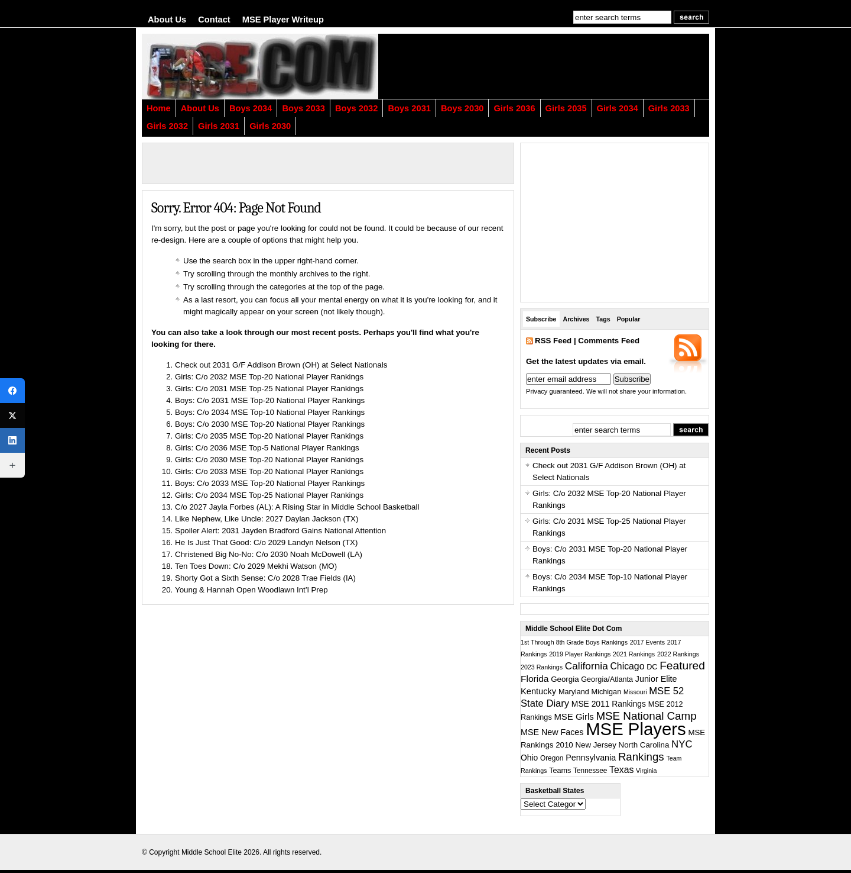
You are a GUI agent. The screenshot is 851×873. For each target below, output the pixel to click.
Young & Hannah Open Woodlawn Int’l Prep (251, 589)
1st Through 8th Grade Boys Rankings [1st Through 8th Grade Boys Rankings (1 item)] (574, 642)
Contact (214, 19)
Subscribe (541, 319)
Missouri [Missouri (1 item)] (635, 691)
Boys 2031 (409, 108)
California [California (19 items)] (586, 666)
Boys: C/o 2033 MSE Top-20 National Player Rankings (270, 483)
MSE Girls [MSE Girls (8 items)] (573, 716)
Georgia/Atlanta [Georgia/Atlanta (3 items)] (607, 679)
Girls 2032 (167, 126)
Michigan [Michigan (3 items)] (607, 692)
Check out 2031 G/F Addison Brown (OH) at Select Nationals (281, 364)
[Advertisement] (564, 66)
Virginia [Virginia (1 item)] (646, 770)
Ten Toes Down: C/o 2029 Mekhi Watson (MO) (256, 566)
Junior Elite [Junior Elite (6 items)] (656, 679)
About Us (167, 19)
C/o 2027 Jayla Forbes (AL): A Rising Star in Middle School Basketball (297, 506)
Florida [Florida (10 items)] (535, 679)
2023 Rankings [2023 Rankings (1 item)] (542, 667)
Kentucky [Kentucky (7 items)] (538, 691)
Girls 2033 (669, 108)
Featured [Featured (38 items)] (682, 665)
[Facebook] (12, 390)
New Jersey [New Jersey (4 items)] (595, 744)
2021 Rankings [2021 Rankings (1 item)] (634, 654)
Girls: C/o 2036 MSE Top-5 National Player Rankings (267, 447)
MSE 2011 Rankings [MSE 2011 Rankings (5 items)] (608, 703)
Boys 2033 (303, 108)
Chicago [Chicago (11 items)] (627, 666)
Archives (576, 319)
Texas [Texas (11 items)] (621, 770)
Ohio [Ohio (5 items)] (529, 757)
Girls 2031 (218, 126)
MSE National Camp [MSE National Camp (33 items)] (646, 716)
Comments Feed (608, 340)
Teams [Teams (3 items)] (560, 770)
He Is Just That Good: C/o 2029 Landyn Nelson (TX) (266, 542)
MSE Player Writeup (283, 19)
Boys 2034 (250, 108)
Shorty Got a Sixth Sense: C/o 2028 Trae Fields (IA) (265, 578)
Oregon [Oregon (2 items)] (552, 758)
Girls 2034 (617, 108)
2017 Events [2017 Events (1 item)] (647, 642)
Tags (603, 319)
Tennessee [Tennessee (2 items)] (590, 770)
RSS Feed (553, 340)
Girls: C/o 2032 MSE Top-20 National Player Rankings (269, 376)
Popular (629, 319)
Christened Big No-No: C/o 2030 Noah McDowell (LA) (268, 554)
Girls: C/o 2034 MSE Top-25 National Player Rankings (269, 495)
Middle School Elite (211, 852)
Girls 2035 (566, 108)
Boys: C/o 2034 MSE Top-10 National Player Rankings (270, 412)
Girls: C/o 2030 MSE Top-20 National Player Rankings (269, 459)
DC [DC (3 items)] (652, 667)
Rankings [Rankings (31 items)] (641, 756)
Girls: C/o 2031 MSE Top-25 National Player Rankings (269, 388)
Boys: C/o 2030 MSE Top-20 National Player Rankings (270, 424)
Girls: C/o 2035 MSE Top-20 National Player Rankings (269, 435)
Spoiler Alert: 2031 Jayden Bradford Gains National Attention (280, 530)
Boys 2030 (462, 108)
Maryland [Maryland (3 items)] (573, 692)
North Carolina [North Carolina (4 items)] (644, 744)
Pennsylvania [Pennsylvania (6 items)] (591, 757)
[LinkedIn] (12, 440)
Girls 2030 (270, 126)
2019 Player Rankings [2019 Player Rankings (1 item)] (579, 654)
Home (159, 108)
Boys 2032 (356, 108)
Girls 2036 (514, 108)
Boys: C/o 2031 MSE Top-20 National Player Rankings (270, 400)
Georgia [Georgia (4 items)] (565, 679)
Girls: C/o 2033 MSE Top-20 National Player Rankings (269, 471)
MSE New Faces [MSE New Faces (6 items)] (552, 732)
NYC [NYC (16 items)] (682, 744)
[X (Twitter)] (12, 415)
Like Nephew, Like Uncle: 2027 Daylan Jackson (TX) (266, 518)
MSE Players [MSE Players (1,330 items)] (636, 729)
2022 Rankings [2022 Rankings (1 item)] (678, 654)
